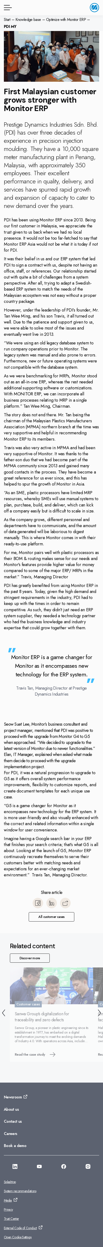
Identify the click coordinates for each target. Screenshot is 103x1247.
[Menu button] (7, 7)
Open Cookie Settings (17, 1237)
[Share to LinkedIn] (51, 903)
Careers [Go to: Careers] (10, 1133)
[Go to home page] (94, 7)
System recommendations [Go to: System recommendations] (20, 1191)
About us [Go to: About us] (11, 1109)
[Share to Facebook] (38, 903)
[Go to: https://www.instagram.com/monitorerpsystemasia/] (88, 1167)
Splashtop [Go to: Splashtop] (10, 1181)
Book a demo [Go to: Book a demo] (15, 1145)
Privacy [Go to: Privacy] (8, 1209)
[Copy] (65, 903)
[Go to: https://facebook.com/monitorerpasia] (63, 1167)
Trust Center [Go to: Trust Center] (11, 1218)
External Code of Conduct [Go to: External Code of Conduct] (20, 1228)
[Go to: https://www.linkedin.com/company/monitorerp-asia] (15, 1167)
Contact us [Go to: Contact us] (13, 1121)
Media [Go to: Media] (8, 1200)
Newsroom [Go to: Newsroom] (13, 1097)
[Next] (99, 1013)
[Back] (3, 1013)
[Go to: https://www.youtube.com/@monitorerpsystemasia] (39, 1167)
